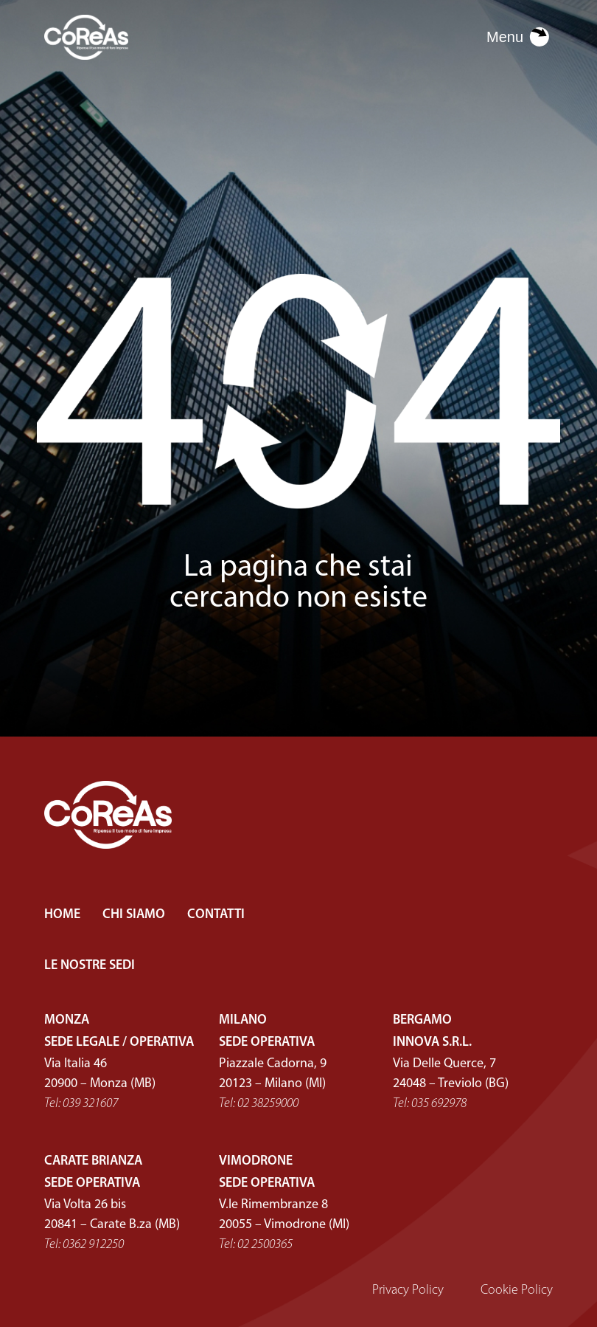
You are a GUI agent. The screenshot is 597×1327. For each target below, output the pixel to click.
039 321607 (90, 1104)
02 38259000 (267, 1104)
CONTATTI (216, 915)
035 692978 (439, 1104)
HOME (62, 915)
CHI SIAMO (133, 915)
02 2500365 (265, 1245)
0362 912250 (93, 1245)
